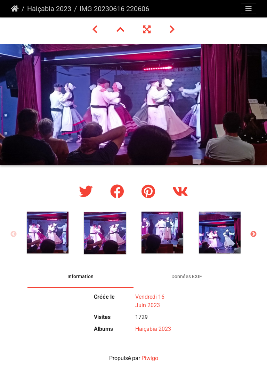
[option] (47, 232)
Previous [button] (13, 234)
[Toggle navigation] (248, 8)
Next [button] (253, 234)
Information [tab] (80, 276)
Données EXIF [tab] (186, 276)
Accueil (15, 8)
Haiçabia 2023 (49, 9)
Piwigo (149, 358)
